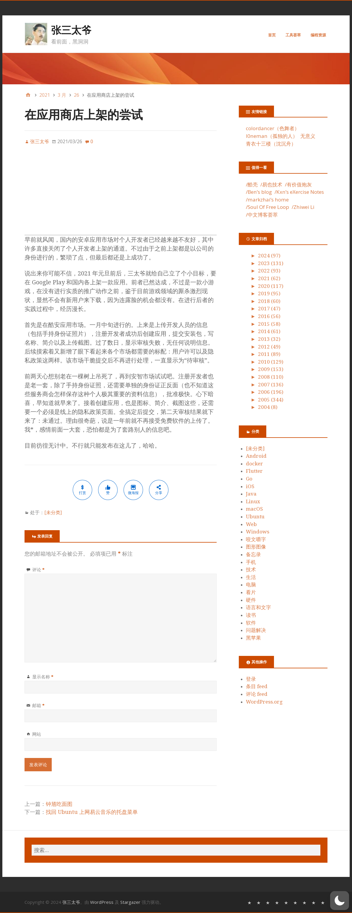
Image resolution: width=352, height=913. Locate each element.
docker (254, 464)
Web (251, 524)
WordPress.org (264, 702)
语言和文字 (258, 607)
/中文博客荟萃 (262, 214)
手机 (251, 562)
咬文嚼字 (256, 539)
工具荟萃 (293, 35)
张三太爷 (71, 30)
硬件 (251, 600)
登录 (251, 679)
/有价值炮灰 (298, 184)
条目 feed (256, 686)
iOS (250, 486)
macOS (254, 509)
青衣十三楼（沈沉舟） (271, 143)
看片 (251, 592)
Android (256, 456)
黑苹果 (253, 638)
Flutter (254, 471)
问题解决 (256, 630)
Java (251, 494)
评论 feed (256, 694)
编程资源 (318, 35)
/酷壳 (252, 184)
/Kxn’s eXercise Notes (299, 191)
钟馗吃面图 (59, 804)
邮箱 (38, 705)
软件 (251, 623)
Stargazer (130, 902)
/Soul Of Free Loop (267, 207)
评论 (38, 569)
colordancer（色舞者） (272, 128)
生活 (251, 577)
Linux (253, 501)
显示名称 (42, 677)
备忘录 (253, 554)
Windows (257, 532)
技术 (251, 569)
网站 (36, 734)
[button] (339, 900)
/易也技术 (271, 184)
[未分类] (53, 512)
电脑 (251, 585)
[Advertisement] (121, 193)
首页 (272, 35)
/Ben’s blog (259, 191)
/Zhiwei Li (303, 207)
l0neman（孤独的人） (272, 136)
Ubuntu (255, 517)
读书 (251, 615)
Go (249, 479)
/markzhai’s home (267, 199)
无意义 (307, 136)
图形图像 (256, 547)
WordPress (101, 902)
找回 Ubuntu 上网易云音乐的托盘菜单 (92, 812)
